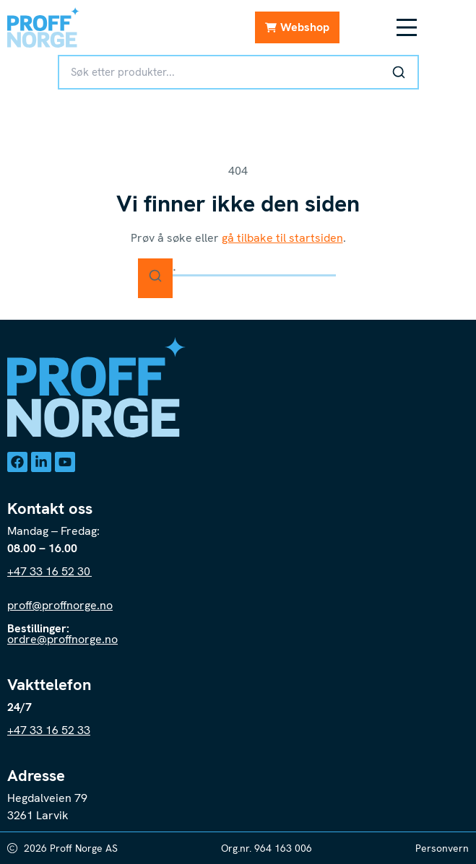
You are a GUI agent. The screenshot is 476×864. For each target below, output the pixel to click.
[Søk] (398, 72)
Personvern (442, 848)
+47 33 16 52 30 (49, 571)
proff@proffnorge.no (60, 605)
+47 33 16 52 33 (48, 730)
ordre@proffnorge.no (62, 639)
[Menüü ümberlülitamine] (406, 27)
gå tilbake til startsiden (282, 237)
